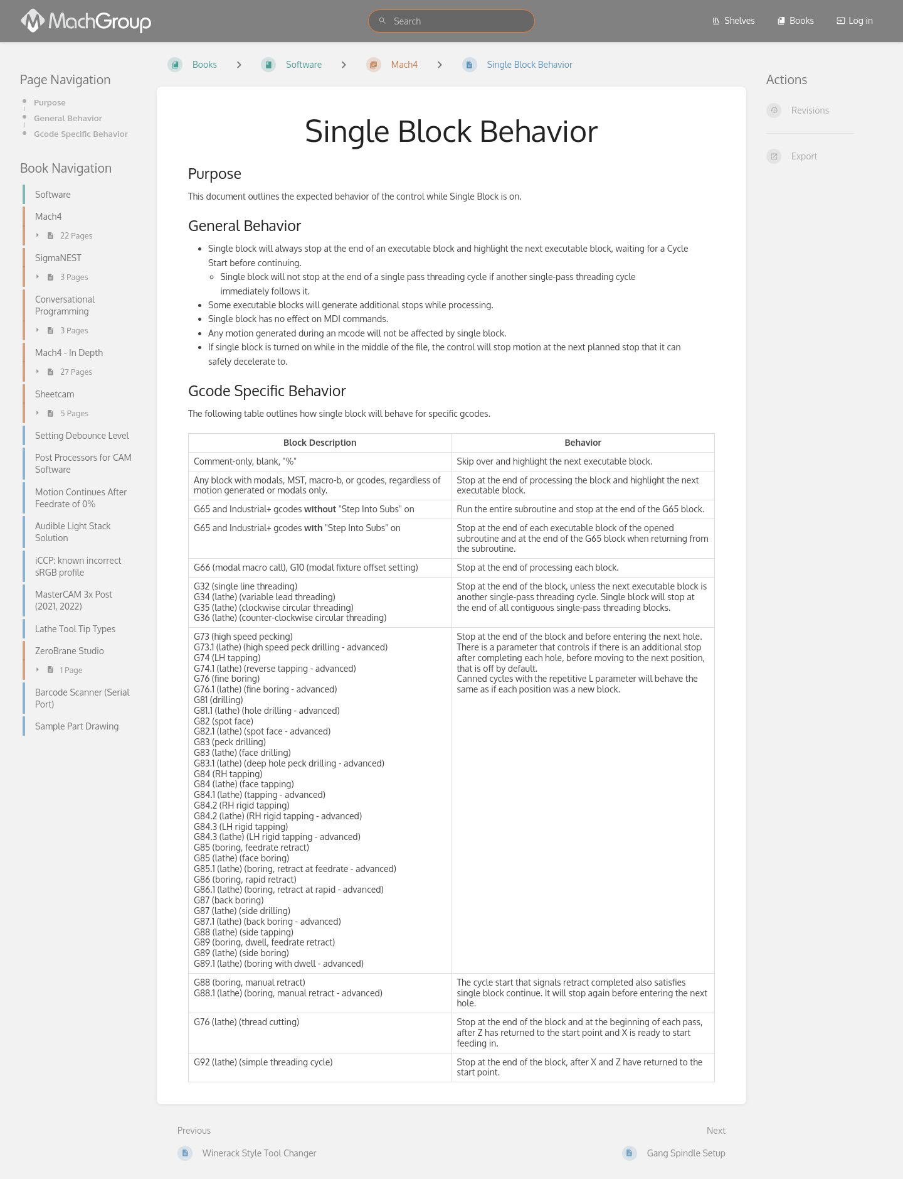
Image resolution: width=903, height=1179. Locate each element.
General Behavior (68, 117)
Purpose (50, 102)
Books (795, 20)
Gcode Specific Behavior (81, 133)
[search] (451, 21)
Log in (855, 20)
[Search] (382, 21)
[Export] (824, 156)
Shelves (733, 20)
